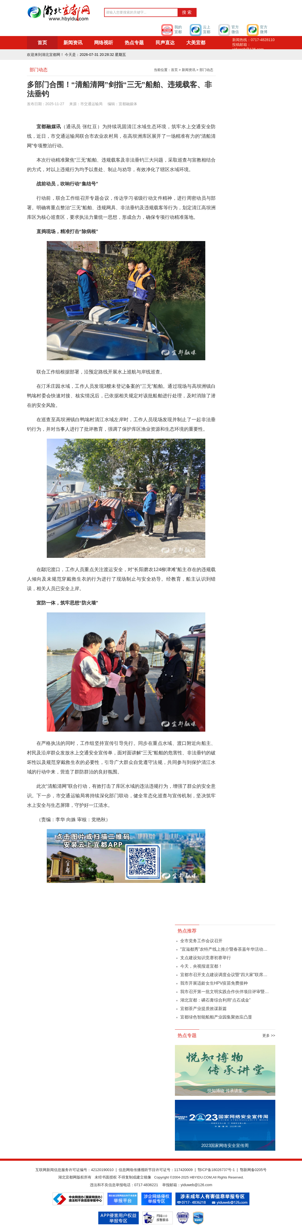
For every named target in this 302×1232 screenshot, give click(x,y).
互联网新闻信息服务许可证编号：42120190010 (74, 1170)
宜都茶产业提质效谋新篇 (203, 1008)
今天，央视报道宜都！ (201, 966)
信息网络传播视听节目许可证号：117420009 (156, 1170)
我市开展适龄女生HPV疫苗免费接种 (214, 983)
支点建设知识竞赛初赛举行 (205, 957)
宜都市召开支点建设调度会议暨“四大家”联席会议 (226, 974)
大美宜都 (195, 42)
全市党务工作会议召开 (201, 941)
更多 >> (268, 1035)
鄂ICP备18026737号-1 (216, 1170)
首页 (42, 42)
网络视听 (103, 42)
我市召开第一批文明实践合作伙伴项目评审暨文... (226, 991)
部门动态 (206, 70)
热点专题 (134, 42)
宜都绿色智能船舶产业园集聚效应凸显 (216, 1017)
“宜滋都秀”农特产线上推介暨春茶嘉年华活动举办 (226, 949)
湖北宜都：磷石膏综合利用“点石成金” (215, 1000)
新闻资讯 (72, 42)
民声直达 (165, 42)
